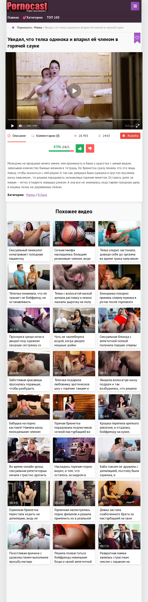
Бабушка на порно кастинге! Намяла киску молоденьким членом (26, 427)
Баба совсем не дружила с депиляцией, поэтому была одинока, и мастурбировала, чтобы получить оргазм (119, 474)
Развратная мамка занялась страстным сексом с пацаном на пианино (115, 559)
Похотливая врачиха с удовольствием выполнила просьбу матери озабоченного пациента (28, 559)
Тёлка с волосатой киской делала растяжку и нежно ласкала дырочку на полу (73, 297)
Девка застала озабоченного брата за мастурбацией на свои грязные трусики (117, 516)
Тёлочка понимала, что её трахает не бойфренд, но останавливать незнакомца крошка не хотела (28, 301)
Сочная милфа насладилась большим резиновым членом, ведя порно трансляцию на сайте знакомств (72, 258)
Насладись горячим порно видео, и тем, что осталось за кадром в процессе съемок (73, 472)
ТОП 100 (53, 17)
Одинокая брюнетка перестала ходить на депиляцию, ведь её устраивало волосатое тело (25, 518)
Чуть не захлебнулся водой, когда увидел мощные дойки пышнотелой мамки (69, 342)
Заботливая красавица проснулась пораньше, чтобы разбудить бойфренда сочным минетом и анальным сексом (25, 390)
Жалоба (130, 136)
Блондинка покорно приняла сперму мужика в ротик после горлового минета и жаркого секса (118, 299)
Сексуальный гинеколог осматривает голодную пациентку (26, 254)
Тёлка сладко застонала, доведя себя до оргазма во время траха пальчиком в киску (119, 256)
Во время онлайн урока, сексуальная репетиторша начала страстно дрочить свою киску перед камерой (28, 472)
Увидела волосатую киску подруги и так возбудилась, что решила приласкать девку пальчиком (118, 388)
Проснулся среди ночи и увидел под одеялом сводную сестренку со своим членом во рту (26, 342)
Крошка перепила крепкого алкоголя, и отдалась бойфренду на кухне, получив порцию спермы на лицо (119, 431)
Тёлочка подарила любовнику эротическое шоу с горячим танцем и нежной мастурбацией (72, 386)
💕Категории (33, 17)
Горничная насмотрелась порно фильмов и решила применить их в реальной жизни (72, 516)
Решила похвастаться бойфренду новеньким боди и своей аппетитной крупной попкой (73, 559)
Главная (13, 17)
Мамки (30, 195)
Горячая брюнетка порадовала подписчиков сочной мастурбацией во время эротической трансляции (73, 431)
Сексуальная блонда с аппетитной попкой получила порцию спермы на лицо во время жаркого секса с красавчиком (119, 345)
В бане (42, 195)
